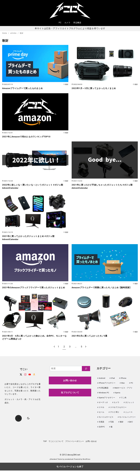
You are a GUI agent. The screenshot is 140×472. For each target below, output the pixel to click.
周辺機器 (77, 22)
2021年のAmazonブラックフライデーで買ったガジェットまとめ (34, 289)
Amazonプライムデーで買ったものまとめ (23, 88)
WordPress (86, 461)
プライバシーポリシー (74, 443)
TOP (45, 443)
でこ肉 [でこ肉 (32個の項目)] (123, 400)
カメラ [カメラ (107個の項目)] (116, 405)
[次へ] (85, 350)
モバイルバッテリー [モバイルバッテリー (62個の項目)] (127, 419)
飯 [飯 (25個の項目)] (112, 428)
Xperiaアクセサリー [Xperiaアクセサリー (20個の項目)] (107, 400)
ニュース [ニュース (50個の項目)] (128, 414)
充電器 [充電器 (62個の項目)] (101, 424)
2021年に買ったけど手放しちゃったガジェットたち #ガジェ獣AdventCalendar (104, 186)
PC (60, 22)
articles (13, 33)
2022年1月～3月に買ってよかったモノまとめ (95, 88)
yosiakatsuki (69, 461)
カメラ (67, 22)
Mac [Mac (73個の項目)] (123, 386)
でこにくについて (56, 443)
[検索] (86, 371)
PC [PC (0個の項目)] (132, 386)
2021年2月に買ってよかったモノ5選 (91, 339)
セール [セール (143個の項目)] (101, 414)
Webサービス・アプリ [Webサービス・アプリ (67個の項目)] (123, 391)
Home (4, 33)
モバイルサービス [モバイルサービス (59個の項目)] (106, 419)
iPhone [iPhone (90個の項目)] (123, 381)
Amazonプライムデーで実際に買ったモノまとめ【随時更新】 (103, 287)
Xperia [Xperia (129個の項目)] (117, 395)
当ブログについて (70, 395)
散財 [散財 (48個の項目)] (121, 424)
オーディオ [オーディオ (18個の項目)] (103, 405)
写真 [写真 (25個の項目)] (112, 424)
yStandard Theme (56, 461)
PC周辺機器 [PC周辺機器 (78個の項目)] (103, 391)
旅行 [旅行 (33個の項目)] (131, 424)
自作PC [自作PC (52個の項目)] (102, 428)
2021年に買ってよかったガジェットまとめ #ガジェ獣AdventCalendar (30, 237)
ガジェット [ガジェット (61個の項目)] (129, 405)
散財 (21, 33)
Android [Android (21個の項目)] (102, 381)
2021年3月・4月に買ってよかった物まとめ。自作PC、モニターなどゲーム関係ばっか (34, 340)
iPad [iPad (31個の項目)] (113, 381)
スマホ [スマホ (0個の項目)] (101, 409)
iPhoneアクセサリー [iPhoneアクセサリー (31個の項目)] (107, 386)
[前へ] (54, 350)
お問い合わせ (70, 383)
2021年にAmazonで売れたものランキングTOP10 (27, 136)
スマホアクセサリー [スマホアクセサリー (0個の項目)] (118, 409)
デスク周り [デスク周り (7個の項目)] (114, 414)
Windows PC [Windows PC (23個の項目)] (104, 395)
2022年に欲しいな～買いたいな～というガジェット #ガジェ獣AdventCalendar (34, 186)
